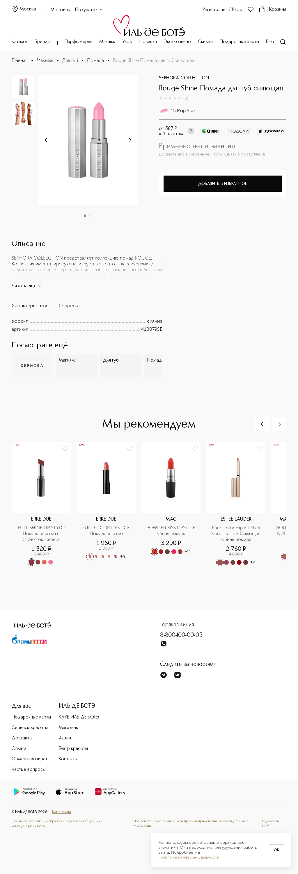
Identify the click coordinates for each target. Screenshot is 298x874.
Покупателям (89, 10)
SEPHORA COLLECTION (184, 78)
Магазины (60, 10)
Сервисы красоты (30, 727)
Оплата (19, 748)
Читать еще (26, 286)
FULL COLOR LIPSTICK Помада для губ (106, 530)
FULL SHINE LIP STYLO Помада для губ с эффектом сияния (42, 533)
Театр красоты (73, 748)
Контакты (68, 759)
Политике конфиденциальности (188, 857)
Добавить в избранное (222, 184)
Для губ (70, 60)
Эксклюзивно (177, 42)
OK (276, 850)
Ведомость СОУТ (270, 823)
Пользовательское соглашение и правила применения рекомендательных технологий (190, 823)
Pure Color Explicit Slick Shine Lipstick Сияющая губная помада (236, 533)
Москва (24, 9)
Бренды (42, 42)
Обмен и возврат (29, 759)
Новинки (148, 42)
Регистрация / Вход (222, 10)
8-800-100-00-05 (181, 635)
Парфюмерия (78, 42)
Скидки (205, 42)
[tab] (29, 307)
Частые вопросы (28, 769)
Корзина (272, 9)
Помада (95, 60)
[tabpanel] (87, 325)
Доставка (22, 738)
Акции (65, 738)
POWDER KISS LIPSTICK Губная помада (171, 530)
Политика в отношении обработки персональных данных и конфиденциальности (57, 823)
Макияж (107, 42)
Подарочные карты (239, 42)
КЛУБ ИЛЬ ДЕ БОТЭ (79, 717)
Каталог (20, 42)
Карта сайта (61, 812)
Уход (127, 42)
